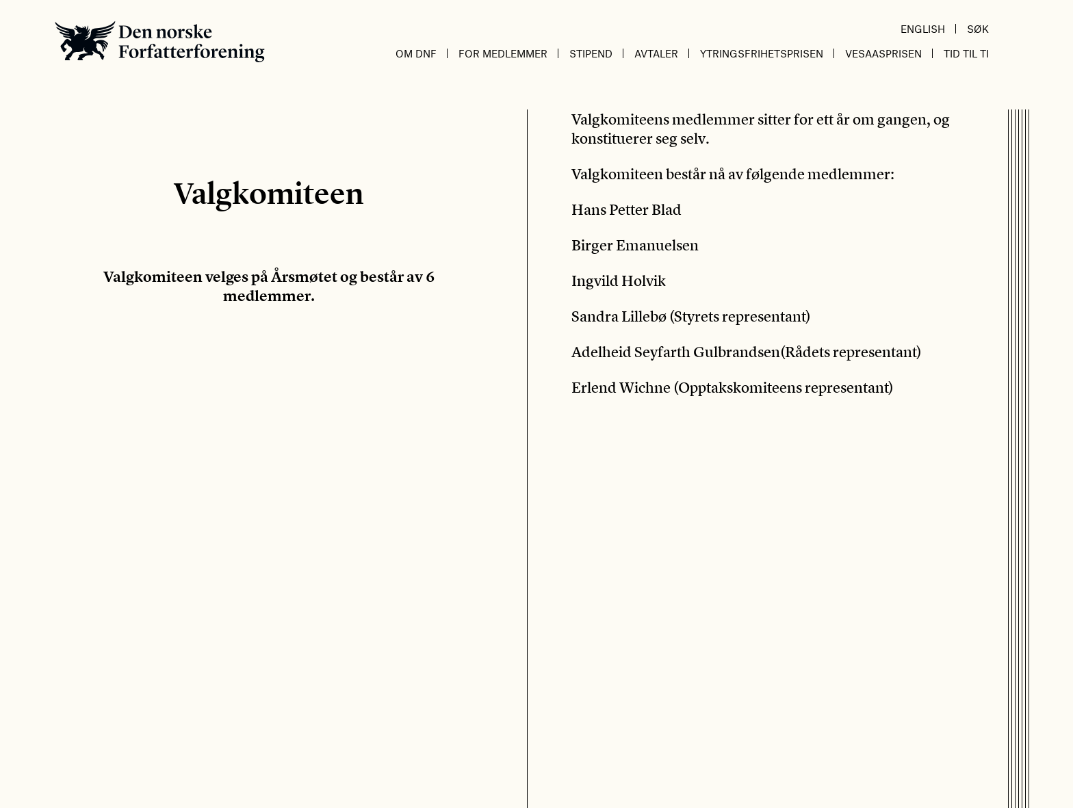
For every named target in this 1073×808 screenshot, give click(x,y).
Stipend (590, 53)
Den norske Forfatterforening (160, 41)
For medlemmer (502, 53)
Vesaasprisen (883, 53)
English (923, 29)
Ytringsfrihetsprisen (761, 53)
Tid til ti (966, 53)
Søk (978, 29)
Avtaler (656, 53)
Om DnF (416, 53)
